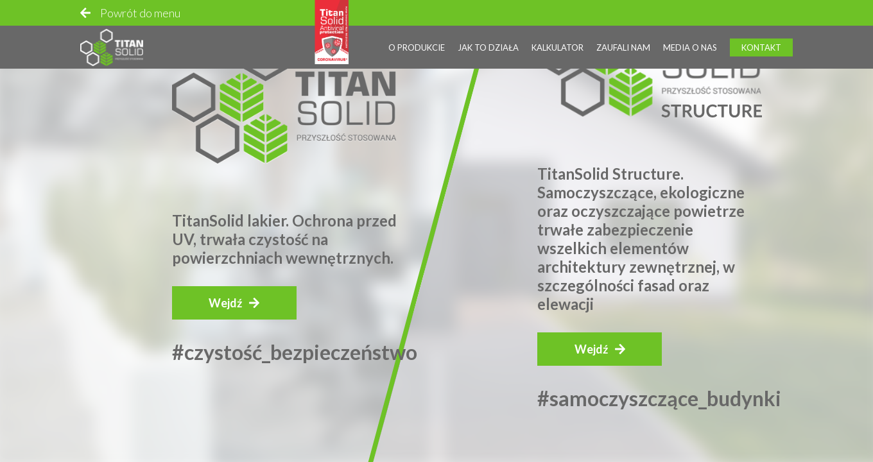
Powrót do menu (140, 13)
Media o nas (690, 47)
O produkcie (416, 47)
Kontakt (761, 47)
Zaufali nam (623, 47)
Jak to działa (488, 47)
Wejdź (225, 303)
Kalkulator (557, 47)
